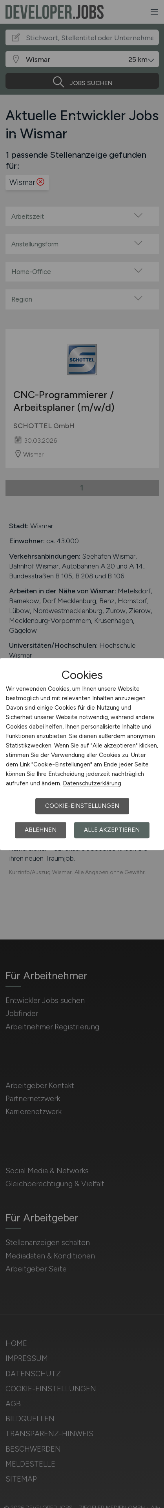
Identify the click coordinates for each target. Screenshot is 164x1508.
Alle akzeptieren (112, 829)
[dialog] (82, 754)
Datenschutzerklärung (92, 783)
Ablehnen (40, 829)
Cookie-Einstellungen (82, 805)
